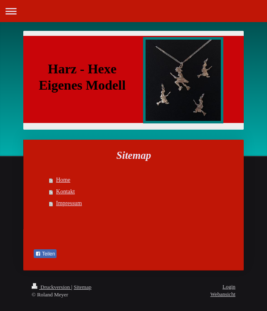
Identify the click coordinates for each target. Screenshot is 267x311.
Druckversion (51, 287)
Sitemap (82, 287)
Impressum (69, 203)
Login (228, 286)
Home (63, 180)
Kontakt (65, 191)
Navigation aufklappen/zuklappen (133, 11)
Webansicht (222, 294)
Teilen (45, 254)
